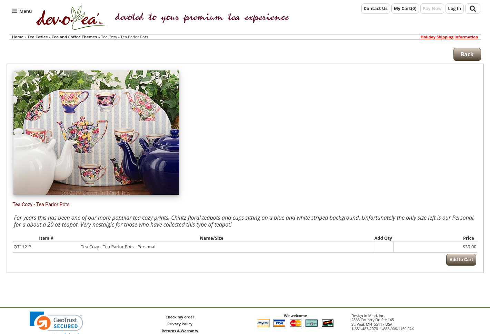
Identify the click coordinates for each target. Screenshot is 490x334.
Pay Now (432, 8)
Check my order (180, 317)
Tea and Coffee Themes (74, 36)
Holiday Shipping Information (449, 37)
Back (467, 54)
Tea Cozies (38, 36)
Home (18, 36)
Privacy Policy (179, 324)
